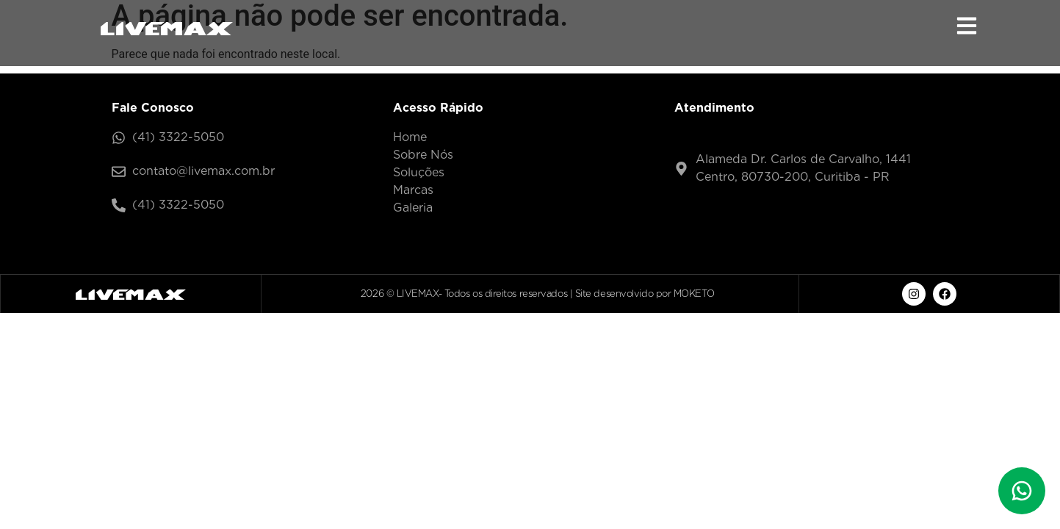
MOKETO (694, 293)
